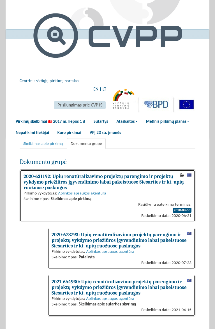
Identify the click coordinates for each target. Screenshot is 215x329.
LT (104, 89)
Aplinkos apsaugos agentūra (82, 193)
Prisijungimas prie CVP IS (79, 105)
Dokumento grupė (86, 143)
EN (95, 89)
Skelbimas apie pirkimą (43, 143)
